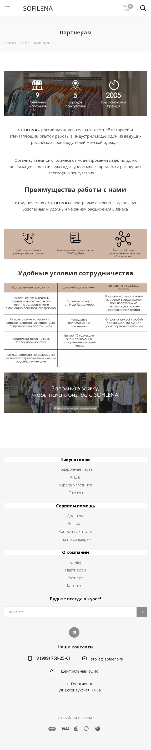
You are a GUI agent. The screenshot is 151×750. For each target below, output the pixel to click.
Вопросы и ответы (75, 531)
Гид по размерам (75, 539)
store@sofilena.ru (107, 659)
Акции (75, 477)
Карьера (75, 577)
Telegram (74, 632)
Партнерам (75, 570)
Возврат (75, 523)
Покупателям (75, 459)
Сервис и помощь (75, 505)
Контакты (75, 585)
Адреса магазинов (76, 484)
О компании (75, 552)
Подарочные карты (75, 469)
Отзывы (75, 492)
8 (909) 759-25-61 (53, 658)
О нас (75, 562)
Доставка (75, 515)
